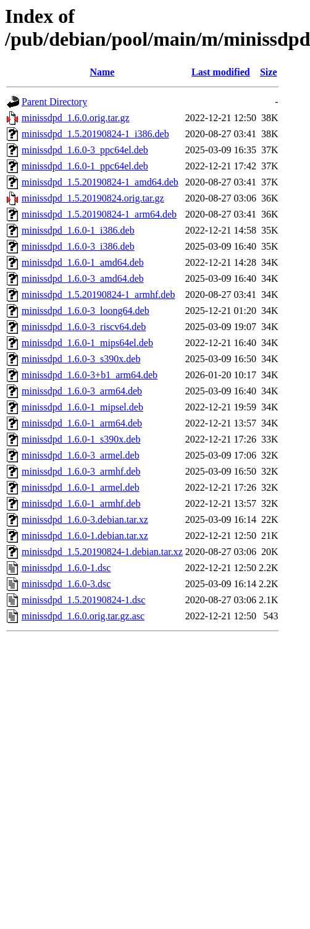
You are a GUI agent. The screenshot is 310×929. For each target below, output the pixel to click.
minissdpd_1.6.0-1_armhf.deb (81, 503)
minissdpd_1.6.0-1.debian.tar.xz (85, 535)
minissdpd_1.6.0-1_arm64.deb (82, 423)
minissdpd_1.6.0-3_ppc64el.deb (85, 150)
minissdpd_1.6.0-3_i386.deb (78, 246)
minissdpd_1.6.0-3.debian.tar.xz (85, 519)
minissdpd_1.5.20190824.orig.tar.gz (93, 198)
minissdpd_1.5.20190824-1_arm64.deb (99, 214)
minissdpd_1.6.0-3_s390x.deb (81, 359)
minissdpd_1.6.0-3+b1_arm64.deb (89, 375)
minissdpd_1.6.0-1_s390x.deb (81, 439)
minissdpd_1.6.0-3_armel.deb (81, 455)
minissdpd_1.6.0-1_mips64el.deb (87, 342)
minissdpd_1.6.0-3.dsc (66, 584)
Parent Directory (54, 101)
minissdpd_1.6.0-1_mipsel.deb (82, 407)
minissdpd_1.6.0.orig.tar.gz (76, 117)
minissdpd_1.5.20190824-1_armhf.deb (98, 294)
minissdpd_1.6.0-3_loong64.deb (85, 310)
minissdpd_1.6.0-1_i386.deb (78, 230)
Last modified (220, 72)
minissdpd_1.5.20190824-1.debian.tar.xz (102, 551)
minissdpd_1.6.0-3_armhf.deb (81, 471)
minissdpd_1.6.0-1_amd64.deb (83, 262)
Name (102, 72)
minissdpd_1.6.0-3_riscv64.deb (84, 326)
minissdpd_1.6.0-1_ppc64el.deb (85, 166)
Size (268, 72)
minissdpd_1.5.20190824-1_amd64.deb (100, 182)
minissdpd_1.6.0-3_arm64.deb (82, 391)
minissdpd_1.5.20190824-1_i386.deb (95, 134)
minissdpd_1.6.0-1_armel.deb (81, 487)
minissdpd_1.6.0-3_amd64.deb (83, 278)
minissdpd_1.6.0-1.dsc (66, 567)
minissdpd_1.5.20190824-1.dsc (83, 600)
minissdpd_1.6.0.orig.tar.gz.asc (83, 616)
